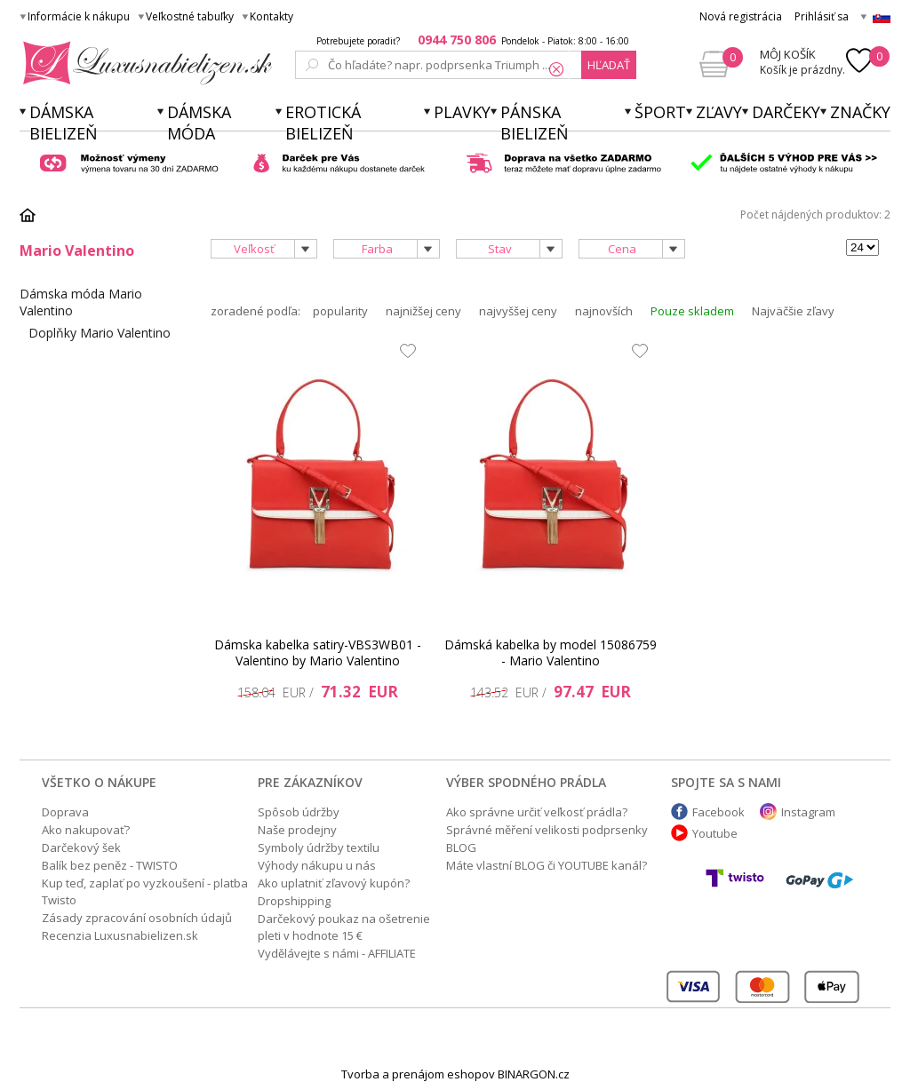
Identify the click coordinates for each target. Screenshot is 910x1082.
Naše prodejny (297, 830)
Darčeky (786, 112)
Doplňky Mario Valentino (99, 332)
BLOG (461, 847)
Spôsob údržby (298, 812)
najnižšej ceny (423, 311)
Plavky (462, 112)
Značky (860, 112)
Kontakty (271, 16)
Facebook (718, 812)
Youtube (715, 833)
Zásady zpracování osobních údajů (137, 918)
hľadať (608, 65)
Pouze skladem (692, 311)
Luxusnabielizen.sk (144, 63)
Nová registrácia (740, 16)
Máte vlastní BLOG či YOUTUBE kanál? (546, 865)
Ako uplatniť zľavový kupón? (334, 883)
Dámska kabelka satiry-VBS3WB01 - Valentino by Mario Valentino (317, 652)
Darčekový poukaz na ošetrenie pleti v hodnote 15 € (344, 927)
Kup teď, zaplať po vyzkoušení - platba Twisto (145, 891)
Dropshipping (294, 901)
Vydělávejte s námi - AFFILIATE (337, 953)
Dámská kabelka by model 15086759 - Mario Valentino (550, 652)
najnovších (604, 311)
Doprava (65, 812)
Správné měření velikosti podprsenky (547, 830)
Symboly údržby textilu (318, 847)
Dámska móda (199, 122)
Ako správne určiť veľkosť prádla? (536, 812)
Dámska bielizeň (63, 122)
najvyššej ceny (518, 311)
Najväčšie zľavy (793, 311)
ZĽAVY (719, 112)
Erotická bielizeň (323, 122)
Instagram (808, 812)
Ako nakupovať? (86, 830)
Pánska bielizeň (534, 122)
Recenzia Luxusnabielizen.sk (120, 935)
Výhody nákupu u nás (317, 865)
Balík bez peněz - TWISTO (110, 865)
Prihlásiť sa (821, 16)
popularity (340, 311)
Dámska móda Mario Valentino (81, 302)
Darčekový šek (81, 847)
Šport (660, 112)
